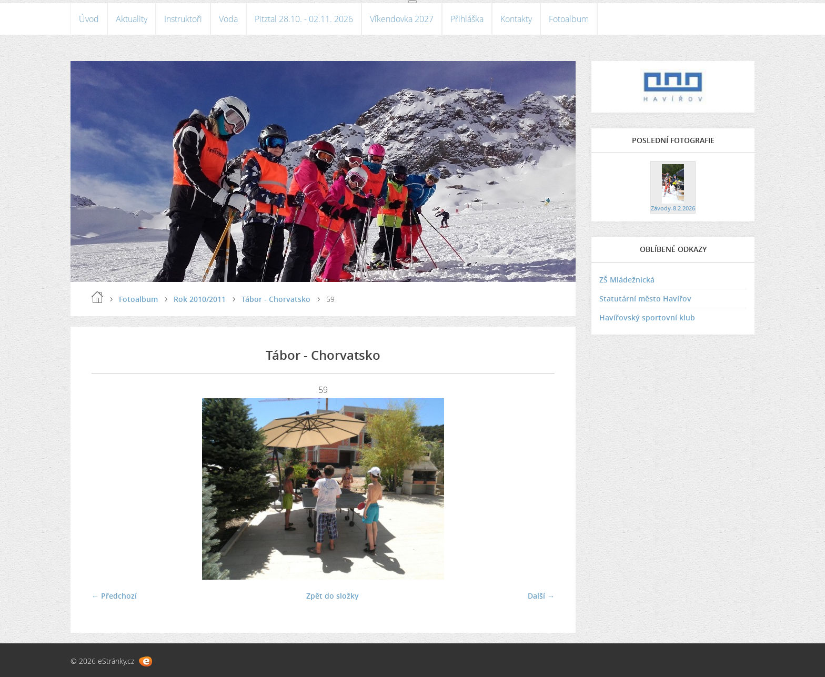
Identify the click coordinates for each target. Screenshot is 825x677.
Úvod (89, 19)
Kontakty (516, 19)
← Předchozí (114, 596)
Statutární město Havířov (645, 299)
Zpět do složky (332, 596)
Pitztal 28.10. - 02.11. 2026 (304, 19)
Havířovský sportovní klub (647, 317)
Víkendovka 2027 (402, 19)
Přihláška (467, 19)
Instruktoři (183, 19)
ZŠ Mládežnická (627, 280)
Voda (228, 19)
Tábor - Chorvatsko (276, 299)
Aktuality (131, 19)
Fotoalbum (569, 19)
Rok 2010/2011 (200, 299)
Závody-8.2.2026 (673, 208)
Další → (541, 596)
